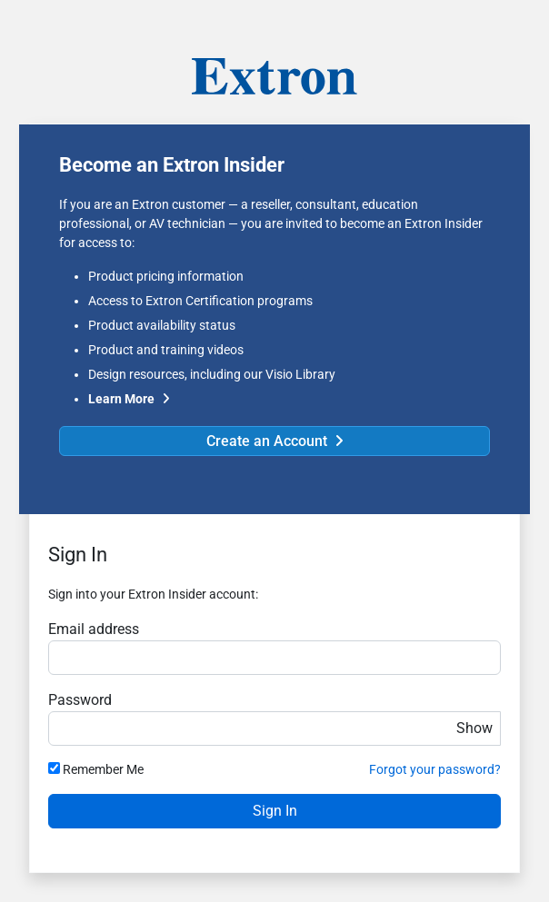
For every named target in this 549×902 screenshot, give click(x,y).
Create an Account (266, 441)
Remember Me (103, 769)
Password (80, 700)
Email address (93, 629)
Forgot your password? (435, 769)
